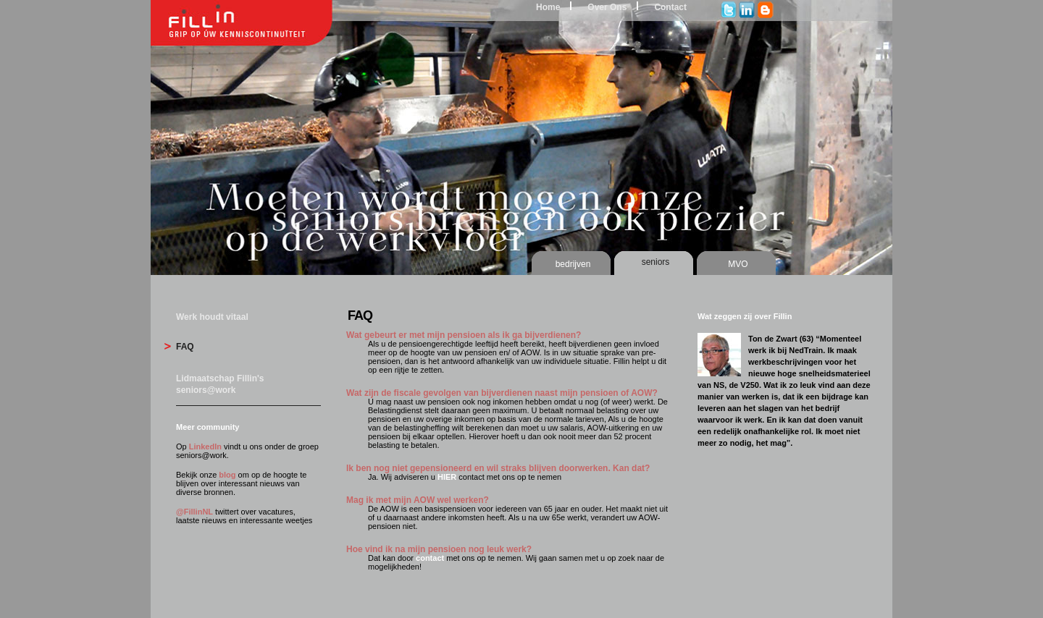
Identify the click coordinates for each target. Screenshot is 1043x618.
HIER (446, 477)
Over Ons (607, 7)
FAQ (185, 347)
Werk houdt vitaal (212, 317)
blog (227, 474)
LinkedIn (205, 446)
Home (548, 7)
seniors (656, 262)
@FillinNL (194, 511)
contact (430, 558)
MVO (737, 264)
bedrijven (573, 264)
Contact (670, 7)
